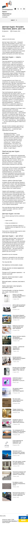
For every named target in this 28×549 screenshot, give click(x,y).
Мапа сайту (3, 529)
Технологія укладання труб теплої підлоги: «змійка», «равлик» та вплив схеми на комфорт (19, 486)
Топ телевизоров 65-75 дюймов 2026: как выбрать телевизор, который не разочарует (19, 445)
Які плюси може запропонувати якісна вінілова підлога (18, 413)
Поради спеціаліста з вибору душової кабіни (18, 423)
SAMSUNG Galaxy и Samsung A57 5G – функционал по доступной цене (19, 393)
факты (16, 305)
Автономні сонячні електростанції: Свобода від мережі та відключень (19, 465)
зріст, (3, 305)
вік (13, 303)
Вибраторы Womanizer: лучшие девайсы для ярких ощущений (18, 340)
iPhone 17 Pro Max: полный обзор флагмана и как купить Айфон (19, 309)
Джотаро (16, 303)
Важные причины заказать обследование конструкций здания (19, 351)
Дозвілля (6, 44)
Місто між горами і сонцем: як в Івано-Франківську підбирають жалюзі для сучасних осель (19, 476)
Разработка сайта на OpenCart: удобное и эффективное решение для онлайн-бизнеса (18, 434)
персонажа (11, 305)
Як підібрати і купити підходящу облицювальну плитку (19, 497)
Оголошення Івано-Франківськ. (9, 534)
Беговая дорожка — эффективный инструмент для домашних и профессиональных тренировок (19, 373)
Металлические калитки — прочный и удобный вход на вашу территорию (19, 507)
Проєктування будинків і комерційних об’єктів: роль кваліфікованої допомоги (19, 330)
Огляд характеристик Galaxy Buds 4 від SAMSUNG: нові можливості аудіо (18, 455)
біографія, (9, 303)
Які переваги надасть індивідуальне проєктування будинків (18, 403)
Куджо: (7, 305)
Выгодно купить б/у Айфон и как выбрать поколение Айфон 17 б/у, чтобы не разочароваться (19, 382)
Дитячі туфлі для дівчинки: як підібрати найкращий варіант (19, 319)
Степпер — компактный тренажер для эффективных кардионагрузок (18, 361)
